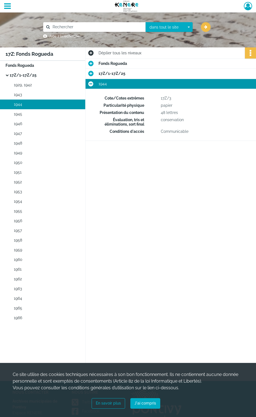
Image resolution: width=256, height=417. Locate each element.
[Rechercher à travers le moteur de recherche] (97, 27)
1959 (18, 250)
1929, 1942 (23, 85)
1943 (18, 94)
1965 (18, 308)
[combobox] (169, 27)
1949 (18, 153)
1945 (18, 114)
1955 (18, 211)
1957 (18, 230)
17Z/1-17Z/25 (23, 75)
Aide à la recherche (64, 36)
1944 (18, 104)
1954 (18, 201)
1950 (18, 162)
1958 (18, 240)
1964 (18, 298)
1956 (18, 220)
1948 (18, 143)
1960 (18, 259)
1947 (18, 133)
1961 (18, 269)
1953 (18, 191)
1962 (18, 279)
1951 (18, 172)
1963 (18, 288)
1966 (18, 318)
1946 (18, 123)
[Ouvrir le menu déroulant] (7, 6)
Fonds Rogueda (20, 65)
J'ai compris (145, 403)
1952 (18, 182)
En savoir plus (108, 403)
